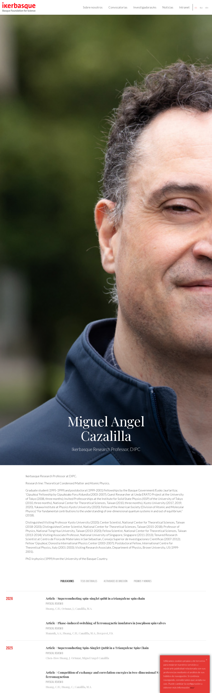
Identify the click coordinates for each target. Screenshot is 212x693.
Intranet (182, 9)
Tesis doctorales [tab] (88, 585)
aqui (192, 687)
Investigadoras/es (142, 9)
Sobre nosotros (90, 9)
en (204, 9)
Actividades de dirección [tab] (115, 585)
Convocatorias (115, 9)
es (194, 9)
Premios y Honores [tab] (143, 585)
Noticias (165, 9)
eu (199, 9)
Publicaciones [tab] (67, 585)
